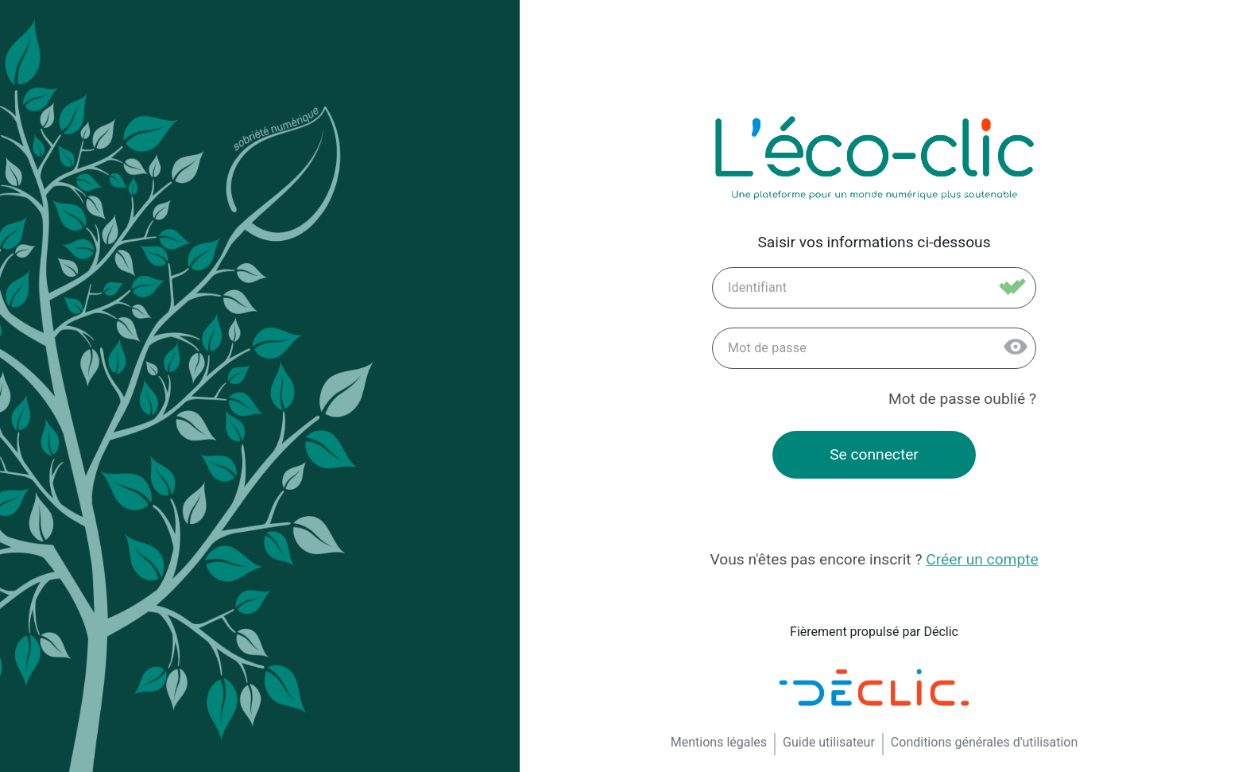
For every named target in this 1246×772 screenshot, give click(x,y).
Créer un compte (982, 559)
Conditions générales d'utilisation (984, 742)
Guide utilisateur (829, 742)
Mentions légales (719, 742)
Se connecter (874, 454)
